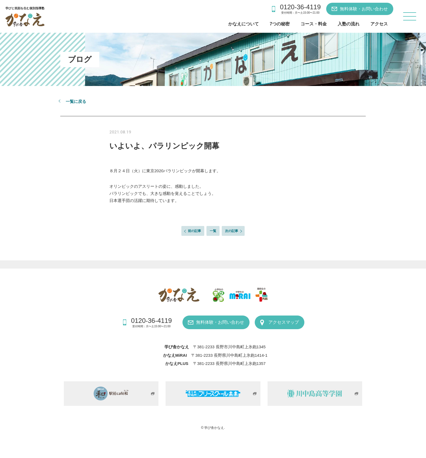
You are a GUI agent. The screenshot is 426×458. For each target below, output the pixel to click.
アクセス (379, 24)
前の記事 (194, 231)
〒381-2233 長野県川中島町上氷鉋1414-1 (229, 355)
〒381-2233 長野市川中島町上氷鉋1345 (229, 346)
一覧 (213, 231)
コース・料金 (314, 24)
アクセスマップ (283, 322)
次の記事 (231, 231)
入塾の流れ (348, 24)
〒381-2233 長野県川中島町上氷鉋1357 (229, 363)
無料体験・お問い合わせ (364, 9)
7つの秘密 (280, 24)
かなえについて (243, 24)
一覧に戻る (76, 101)
